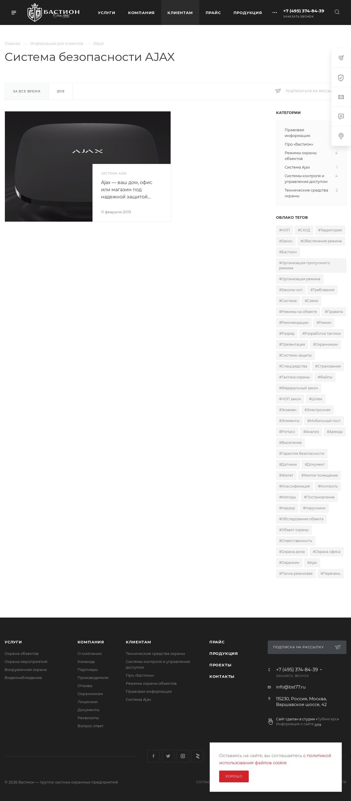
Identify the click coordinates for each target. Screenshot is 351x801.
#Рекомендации (293, 322)
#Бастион (288, 252)
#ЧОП (284, 230)
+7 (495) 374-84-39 (303, 10)
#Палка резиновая (296, 573)
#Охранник (289, 562)
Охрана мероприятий (26, 661)
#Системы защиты (295, 355)
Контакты (221, 676)
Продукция (223, 653)
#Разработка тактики (321, 333)
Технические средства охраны (155, 653)
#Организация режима (299, 279)
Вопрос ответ (90, 725)
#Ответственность (295, 541)
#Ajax (312, 562)
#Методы (287, 497)
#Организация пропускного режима (304, 265)
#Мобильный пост (324, 421)
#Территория (330, 230)
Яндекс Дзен (197, 756)
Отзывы (85, 685)
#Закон (285, 241)
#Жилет (286, 475)
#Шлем (315, 399)
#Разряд (286, 333)
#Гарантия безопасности (301, 453)
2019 (61, 91)
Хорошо (233, 776)
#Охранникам (325, 344)
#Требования (322, 290)
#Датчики (288, 464)
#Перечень (330, 573)
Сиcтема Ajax (138, 699)
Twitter (168, 756)
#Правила (334, 311)
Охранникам (90, 693)
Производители (93, 677)
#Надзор (287, 508)
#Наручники (314, 508)
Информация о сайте (295, 724)
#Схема (311, 301)
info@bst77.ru (291, 687)
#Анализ (311, 431)
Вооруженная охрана (26, 669)
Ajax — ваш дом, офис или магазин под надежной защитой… (126, 190)
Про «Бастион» (140, 675)
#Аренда (335, 431)
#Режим (324, 322)
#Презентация (292, 344)
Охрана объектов (21, 653)
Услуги (13, 642)
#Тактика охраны (294, 377)
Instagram (183, 756)
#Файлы (325, 377)
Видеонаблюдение (23, 677)
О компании (90, 653)
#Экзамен (287, 410)
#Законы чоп (290, 290)
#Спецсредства (293, 366)
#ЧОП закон (290, 399)
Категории (288, 112)
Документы (88, 709)
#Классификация (294, 486)
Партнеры (88, 669)
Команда (86, 661)
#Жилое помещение (319, 475)
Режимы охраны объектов (151, 683)
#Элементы (289, 421)
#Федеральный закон (298, 388)
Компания (91, 642)
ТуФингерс (327, 719)
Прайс (217, 642)
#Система (288, 301)
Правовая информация (149, 691)
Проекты (220, 665)
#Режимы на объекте (298, 311)
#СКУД (304, 230)
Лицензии (88, 701)
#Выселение (290, 442)
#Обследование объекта (301, 519)
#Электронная (317, 410)
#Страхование (328, 366)
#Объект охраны (293, 530)
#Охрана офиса (326, 552)
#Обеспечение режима (321, 241)
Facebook (153, 756)
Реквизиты (88, 717)
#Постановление (319, 497)
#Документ (315, 464)
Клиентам (138, 642)
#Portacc (287, 431)
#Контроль (328, 486)
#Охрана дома (292, 552)
